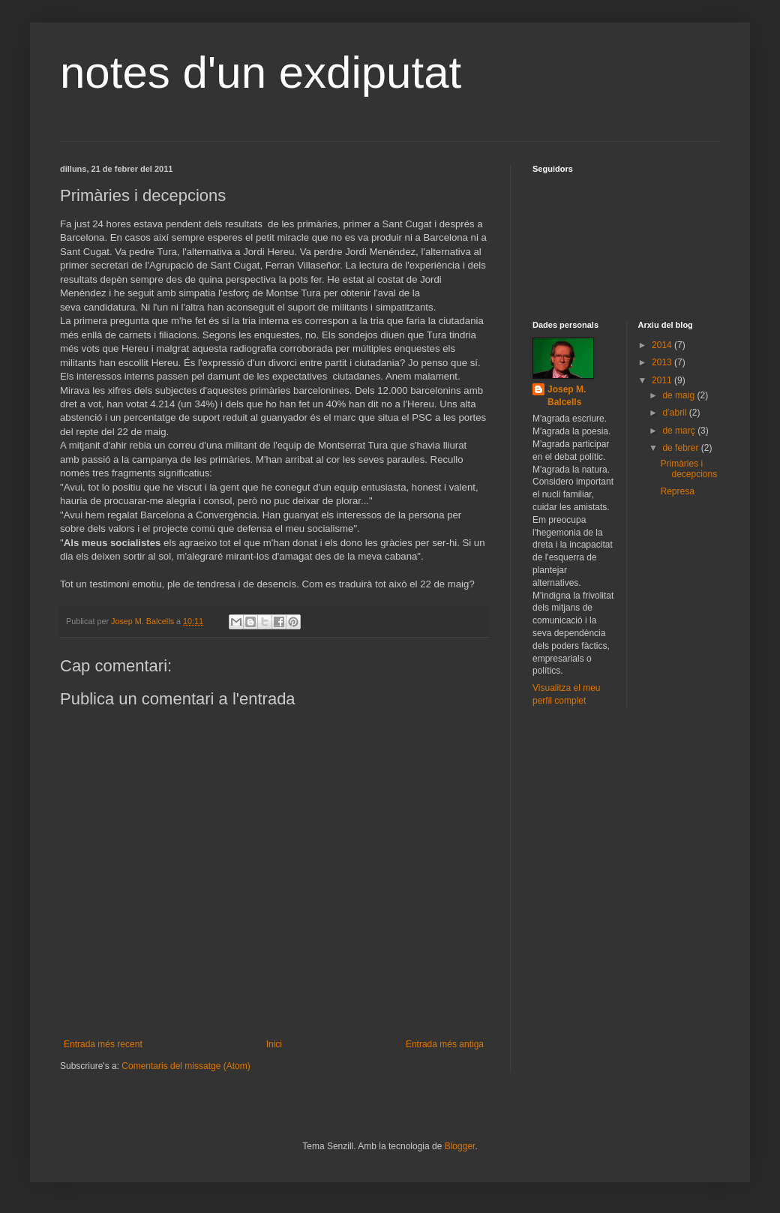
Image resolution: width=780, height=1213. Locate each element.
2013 (663, 362)
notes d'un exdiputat (260, 72)
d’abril (675, 412)
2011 (663, 380)
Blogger (460, 1146)
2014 (663, 345)
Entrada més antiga (445, 1044)
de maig (679, 395)
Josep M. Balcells (567, 395)
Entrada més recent (103, 1044)
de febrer (681, 448)
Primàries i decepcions (688, 468)
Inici (274, 1044)
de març (680, 430)
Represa (677, 491)
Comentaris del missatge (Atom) (186, 1066)
